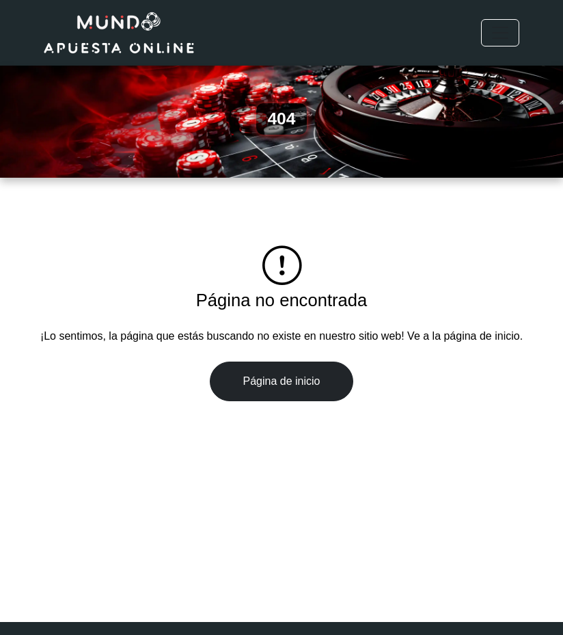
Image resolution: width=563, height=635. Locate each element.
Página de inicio (281, 381)
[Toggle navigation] (500, 32)
